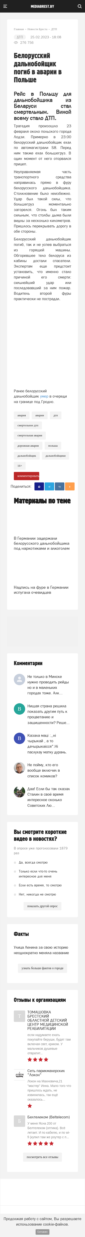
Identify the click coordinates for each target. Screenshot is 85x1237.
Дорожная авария (28, 445)
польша (53, 445)
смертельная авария (29, 435)
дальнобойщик (26, 455)
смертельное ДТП (27, 425)
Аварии (39, 415)
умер (44, 396)
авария (21, 415)
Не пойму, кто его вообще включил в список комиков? (43, 770)
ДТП (55, 415)
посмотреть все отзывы (42, 1157)
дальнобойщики (56, 455)
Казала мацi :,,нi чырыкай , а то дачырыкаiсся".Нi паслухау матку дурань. (47, 743)
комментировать (28, 476)
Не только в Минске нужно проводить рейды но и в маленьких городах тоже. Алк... (48, 684)
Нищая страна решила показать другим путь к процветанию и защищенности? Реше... (48, 714)
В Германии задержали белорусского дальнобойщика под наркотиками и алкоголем (42, 543)
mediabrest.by (42, 6)
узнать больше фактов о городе (42, 968)
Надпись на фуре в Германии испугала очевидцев (41, 590)
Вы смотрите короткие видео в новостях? (40, 835)
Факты (21, 934)
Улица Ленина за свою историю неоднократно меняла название (41, 950)
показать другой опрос (42, 906)
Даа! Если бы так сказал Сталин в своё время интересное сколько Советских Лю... (48, 797)
